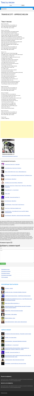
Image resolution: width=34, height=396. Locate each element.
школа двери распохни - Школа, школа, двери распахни (16, 321)
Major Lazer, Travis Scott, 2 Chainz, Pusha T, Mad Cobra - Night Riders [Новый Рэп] (18, 186)
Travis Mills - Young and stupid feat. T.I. (12, 197)
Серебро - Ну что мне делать (10, 337)
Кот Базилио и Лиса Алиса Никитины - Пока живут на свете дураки (18, 333)
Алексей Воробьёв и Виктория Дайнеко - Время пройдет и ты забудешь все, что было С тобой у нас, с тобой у (17, 349)
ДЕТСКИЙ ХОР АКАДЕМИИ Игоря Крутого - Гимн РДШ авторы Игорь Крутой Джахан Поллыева (18, 299)
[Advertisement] (16, 129)
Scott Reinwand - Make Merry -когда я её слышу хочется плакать (17, 215)
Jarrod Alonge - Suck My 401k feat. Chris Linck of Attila (15, 363)
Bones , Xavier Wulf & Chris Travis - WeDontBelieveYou (15, 171)
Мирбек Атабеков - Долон (10, 318)
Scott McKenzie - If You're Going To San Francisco (14, 204)
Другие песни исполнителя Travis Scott (10, 156)
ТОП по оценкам (4, 277)
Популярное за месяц (5, 273)
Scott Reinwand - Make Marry (10, 200)
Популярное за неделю (5, 271)
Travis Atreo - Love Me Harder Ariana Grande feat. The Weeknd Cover (18, 175)
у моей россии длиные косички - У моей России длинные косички (18, 295)
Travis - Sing (7, 193)
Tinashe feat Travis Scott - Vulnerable (12, 164)
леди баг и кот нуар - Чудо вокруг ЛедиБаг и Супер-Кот (15, 292)
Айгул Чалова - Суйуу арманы (11, 314)
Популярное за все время (6, 275)
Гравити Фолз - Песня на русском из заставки (14, 310)
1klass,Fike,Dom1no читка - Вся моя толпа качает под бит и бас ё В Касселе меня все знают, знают (18, 356)
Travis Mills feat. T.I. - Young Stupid (11, 189)
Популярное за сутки (5, 269)
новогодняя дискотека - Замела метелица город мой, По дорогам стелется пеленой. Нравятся (17, 307)
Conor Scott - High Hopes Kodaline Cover (13, 208)
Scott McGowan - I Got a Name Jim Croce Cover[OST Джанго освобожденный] (17, 212)
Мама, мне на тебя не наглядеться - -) (12, 303)
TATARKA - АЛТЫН (9, 288)
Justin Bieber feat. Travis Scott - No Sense (13, 168)
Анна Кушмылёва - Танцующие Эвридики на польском (15, 341)
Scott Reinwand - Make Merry (10, 179)
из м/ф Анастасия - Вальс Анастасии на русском (14, 359)
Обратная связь (4, 392)
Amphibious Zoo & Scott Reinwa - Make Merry (14, 182)
